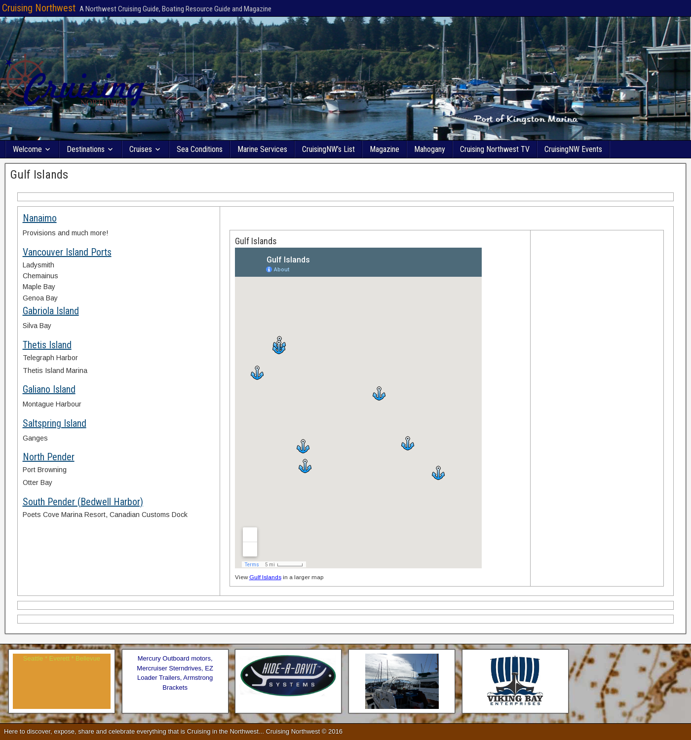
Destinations (86, 149)
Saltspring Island (54, 423)
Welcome (27, 149)
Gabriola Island (51, 311)
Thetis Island (47, 345)
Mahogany (429, 149)
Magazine (384, 149)
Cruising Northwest (39, 8)
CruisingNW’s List (328, 149)
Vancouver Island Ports (67, 252)
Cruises (140, 149)
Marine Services (262, 149)
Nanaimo (40, 218)
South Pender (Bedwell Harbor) (83, 502)
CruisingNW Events (573, 149)
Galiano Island (49, 389)
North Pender (49, 457)
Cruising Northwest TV (495, 149)
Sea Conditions (200, 149)
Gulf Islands (39, 175)
